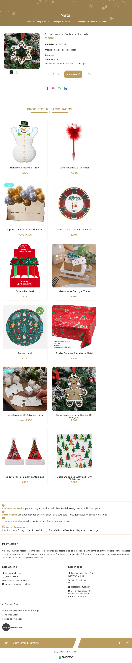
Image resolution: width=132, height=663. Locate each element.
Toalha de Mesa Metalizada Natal (74, 353)
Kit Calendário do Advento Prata (25, 415)
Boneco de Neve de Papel (24, 168)
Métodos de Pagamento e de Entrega (20, 610)
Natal (104, 22)
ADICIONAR (73, 74)
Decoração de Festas (61, 22)
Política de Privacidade (13, 619)
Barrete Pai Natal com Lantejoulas (24, 477)
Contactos (34, 643)
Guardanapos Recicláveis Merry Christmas (74, 478)
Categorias (41, 22)
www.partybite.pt (13, 573)
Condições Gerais (10, 615)
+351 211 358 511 (12, 577)
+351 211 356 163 (78, 580)
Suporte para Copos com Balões (24, 229)
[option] (22, 51)
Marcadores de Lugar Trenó (74, 291)
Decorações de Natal (66, 50)
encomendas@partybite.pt (18, 584)
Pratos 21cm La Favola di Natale (74, 229)
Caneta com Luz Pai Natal (74, 168)
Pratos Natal (25, 353)
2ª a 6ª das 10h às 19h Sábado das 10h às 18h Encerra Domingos (79, 594)
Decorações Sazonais (86, 22)
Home (28, 22)
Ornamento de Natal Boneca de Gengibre (74, 416)
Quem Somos (19, 643)
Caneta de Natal (25, 291)
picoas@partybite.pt (80, 587)
